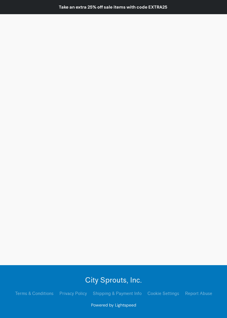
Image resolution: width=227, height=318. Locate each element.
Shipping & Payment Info (117, 293)
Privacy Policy (73, 293)
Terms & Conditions (34, 293)
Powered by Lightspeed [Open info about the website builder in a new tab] (113, 305)
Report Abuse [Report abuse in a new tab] (198, 293)
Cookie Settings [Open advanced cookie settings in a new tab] (163, 293)
